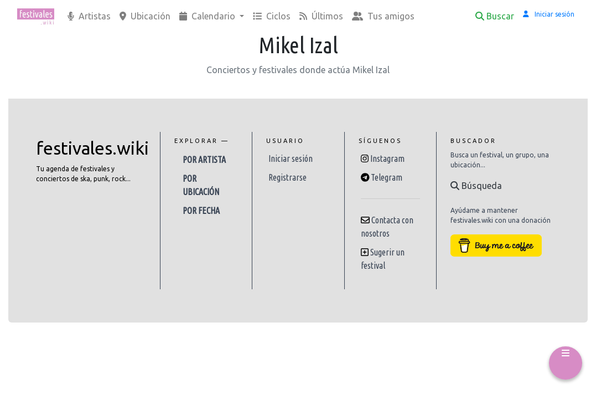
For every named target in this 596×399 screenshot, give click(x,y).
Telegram (386, 177)
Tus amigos (383, 16)
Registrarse (287, 177)
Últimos (321, 16)
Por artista (204, 160)
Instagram (387, 158)
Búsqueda (476, 186)
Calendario (208, 16)
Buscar (494, 16)
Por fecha (201, 211)
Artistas (89, 16)
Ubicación (145, 16)
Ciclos (272, 16)
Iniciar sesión (290, 158)
